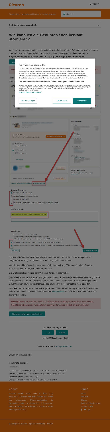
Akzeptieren (82, 101)
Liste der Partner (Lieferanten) (30, 92)
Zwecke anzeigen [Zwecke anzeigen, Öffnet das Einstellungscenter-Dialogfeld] (28, 101)
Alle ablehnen (62, 101)
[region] (55, 82)
